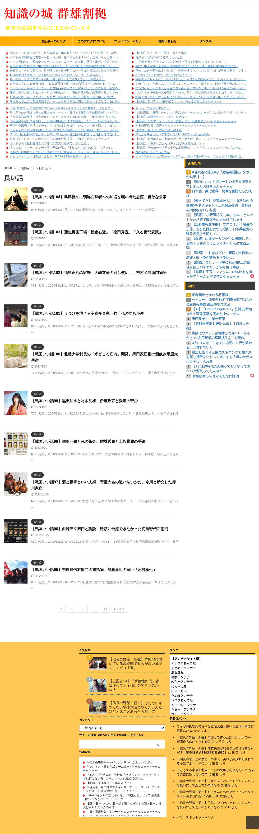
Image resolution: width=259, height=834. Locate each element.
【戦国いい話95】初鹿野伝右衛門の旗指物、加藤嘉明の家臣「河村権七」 (94, 570)
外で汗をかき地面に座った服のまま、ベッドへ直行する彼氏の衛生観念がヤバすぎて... (65, 112)
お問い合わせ (167, 41)
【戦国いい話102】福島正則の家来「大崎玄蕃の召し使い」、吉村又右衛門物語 (98, 273)
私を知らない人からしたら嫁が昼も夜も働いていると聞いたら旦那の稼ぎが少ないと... (190, 88)
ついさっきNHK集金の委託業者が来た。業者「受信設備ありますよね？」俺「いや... (189, 92)
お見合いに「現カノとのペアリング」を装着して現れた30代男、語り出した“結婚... (63, 97)
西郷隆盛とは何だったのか (152, 152)
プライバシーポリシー (129, 41)
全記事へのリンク (53, 41)
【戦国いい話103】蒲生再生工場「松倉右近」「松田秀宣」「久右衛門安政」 (97, 232)
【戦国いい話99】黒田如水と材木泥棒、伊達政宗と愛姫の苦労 (84, 401)
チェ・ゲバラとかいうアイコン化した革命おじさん (119, 816)
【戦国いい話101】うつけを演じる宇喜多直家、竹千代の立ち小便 (87, 313)
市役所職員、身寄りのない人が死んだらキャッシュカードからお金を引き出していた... (190, 112)
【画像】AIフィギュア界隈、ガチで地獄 (160, 53)
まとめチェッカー (183, 668)
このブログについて (91, 41)
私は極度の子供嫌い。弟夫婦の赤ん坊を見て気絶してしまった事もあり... (56, 75)
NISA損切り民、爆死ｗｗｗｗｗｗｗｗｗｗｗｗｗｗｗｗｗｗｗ (175, 125)
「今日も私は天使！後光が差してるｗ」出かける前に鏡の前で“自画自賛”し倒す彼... (63, 116)
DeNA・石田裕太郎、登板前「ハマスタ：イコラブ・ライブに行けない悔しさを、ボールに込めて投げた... (121, 776)
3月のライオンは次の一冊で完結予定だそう (163, 75)
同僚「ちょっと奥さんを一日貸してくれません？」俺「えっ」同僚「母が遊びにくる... (190, 83)
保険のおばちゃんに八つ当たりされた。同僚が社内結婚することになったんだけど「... (190, 79)
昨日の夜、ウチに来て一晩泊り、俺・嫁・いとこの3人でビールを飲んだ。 (57, 79)
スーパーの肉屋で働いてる (152, 108)
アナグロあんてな (183, 663)
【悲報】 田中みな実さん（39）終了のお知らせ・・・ (170, 143)
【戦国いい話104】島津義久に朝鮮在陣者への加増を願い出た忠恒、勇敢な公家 (98, 197)
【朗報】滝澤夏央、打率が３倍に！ (109, 783)
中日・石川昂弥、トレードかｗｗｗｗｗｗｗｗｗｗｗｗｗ (124, 811)
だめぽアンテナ (182, 695)
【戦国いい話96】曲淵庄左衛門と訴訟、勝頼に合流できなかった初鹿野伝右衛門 (99, 529)
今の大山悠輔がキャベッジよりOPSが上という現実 (119, 762)
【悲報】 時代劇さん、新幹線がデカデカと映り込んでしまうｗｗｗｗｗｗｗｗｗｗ (188, 139)
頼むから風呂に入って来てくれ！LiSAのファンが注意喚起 (172, 134)
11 (105, 609)
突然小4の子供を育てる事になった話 (159, 57)
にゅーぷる (179, 686)
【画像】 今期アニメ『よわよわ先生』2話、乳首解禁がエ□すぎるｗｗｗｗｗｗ (185, 121)
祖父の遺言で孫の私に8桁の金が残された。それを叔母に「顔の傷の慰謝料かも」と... (64, 66)
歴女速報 (177, 672)
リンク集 (205, 41)
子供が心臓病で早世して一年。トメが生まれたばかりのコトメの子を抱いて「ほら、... (65, 125)
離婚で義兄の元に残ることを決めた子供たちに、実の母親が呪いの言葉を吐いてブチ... (65, 92)
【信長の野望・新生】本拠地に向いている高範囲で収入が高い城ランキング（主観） (135, 663)
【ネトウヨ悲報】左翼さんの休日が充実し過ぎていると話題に (49, 143)
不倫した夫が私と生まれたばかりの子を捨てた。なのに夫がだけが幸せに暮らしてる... (190, 70)
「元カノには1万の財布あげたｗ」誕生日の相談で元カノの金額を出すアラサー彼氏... (64, 130)
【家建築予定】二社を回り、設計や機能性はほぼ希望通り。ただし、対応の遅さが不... (65, 121)
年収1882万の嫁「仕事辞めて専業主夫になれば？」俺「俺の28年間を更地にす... (186, 66)
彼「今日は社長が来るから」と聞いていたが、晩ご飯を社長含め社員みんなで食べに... (65, 134)
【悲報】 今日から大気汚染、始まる (158, 130)
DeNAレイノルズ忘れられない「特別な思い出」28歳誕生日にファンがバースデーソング (121, 797)
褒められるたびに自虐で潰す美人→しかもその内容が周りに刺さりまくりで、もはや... (65, 101)
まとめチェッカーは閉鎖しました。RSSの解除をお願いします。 (51, 156)
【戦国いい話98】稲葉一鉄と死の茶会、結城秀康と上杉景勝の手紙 (88, 441)
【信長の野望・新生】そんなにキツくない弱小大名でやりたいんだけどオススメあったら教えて (135, 707)
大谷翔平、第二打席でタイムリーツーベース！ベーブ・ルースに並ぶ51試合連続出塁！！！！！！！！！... (122, 789)
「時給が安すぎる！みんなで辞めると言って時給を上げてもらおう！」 (181, 61)
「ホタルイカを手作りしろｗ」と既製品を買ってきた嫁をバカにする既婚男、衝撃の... (65, 88)
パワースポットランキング (195, 817)
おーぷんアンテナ (183, 705)
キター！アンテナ (183, 709)
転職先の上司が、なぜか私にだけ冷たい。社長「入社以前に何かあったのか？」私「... (190, 97)
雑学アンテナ (180, 677)
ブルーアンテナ (182, 714)
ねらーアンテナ (182, 681)
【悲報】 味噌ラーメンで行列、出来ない (161, 116)
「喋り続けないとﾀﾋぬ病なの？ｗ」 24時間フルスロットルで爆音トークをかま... (61, 108)
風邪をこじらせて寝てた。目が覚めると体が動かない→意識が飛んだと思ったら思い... (65, 53)
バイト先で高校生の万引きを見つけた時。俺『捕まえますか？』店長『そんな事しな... (65, 57)
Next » (119, 609)
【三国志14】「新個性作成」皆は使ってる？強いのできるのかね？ (134, 685)
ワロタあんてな (182, 700)
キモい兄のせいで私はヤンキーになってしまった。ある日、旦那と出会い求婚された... (65, 61)
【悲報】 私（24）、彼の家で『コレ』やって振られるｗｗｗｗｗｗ (178, 101)
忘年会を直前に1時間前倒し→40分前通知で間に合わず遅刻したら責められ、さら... (63, 83)
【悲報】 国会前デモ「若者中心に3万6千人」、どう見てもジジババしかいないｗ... (188, 147)
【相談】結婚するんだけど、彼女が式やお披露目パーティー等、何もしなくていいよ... (65, 152)
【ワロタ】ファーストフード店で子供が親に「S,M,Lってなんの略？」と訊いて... (61, 147)
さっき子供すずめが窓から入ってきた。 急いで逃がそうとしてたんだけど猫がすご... (189, 156)
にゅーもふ (179, 691)
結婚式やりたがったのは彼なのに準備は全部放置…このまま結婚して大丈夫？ (59, 139)
